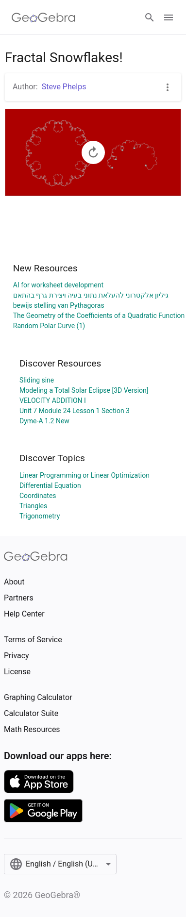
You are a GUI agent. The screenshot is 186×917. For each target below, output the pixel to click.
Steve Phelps (64, 86)
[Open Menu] (168, 17)
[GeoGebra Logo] (43, 17)
